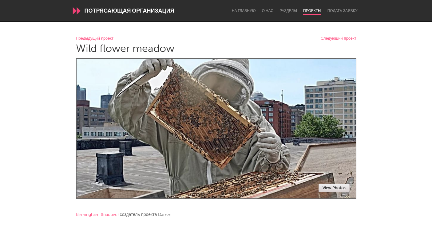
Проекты (312, 11)
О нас (267, 11)
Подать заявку (342, 11)
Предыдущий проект (94, 39)
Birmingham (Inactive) (97, 214)
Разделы (288, 11)
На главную (244, 11)
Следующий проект (338, 39)
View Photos (334, 187)
